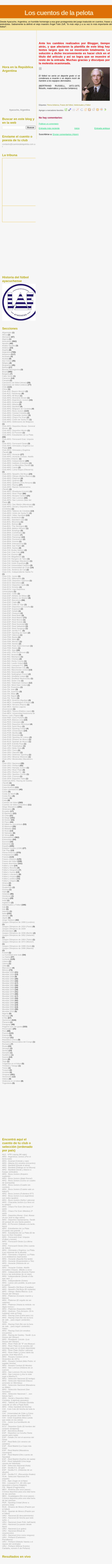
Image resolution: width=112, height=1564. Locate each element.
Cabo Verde (7, 376)
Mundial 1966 (8, 987)
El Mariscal (7, 826)
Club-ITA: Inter (8, 689)
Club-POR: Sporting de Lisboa (15, 737)
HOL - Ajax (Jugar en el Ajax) (15, 1481)
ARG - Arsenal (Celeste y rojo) (15, 1161)
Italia (4, 913)
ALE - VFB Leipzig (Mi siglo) (14, 1154)
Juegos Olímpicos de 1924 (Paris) (17, 926)
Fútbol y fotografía (10, 870)
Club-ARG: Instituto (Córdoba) (15, 463)
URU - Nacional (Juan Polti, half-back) (19, 1522)
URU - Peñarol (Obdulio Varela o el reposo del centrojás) (17, 1543)
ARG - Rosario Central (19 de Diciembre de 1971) (15, 1358)
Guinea (5, 889)
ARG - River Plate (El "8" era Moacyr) (18, 1344)
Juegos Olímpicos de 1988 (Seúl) (16, 946)
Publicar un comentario (48, 124)
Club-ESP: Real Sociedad (13, 624)
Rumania (6, 1044)
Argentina (6, 352)
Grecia (5, 885)
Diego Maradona (9, 807)
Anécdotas (6, 341)
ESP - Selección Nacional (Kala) (16, 1465)
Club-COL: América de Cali (14, 570)
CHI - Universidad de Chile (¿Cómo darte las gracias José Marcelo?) (17, 1414)
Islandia (5, 911)
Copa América (8, 787)
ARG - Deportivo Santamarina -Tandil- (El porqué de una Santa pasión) (18, 1221)
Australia (6, 356)
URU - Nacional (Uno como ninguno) (18, 1535)
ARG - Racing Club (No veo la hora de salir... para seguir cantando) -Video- (17, 1326)
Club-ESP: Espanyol (11, 609)
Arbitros (5, 348)
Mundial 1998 (8, 1005)
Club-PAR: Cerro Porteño (13, 717)
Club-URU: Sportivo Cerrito (14, 774)
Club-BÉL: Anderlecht (11, 517)
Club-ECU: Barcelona (11, 583)
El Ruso (5, 831)
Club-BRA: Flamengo (11, 537)
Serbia (5, 1050)
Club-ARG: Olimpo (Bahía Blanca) (17, 476)
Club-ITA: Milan (9, 694)
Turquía (5, 1070)
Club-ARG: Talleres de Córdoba (16, 511)
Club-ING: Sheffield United (13, 676)
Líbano (5, 961)
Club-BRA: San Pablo (11, 546)
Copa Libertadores (10, 789)
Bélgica (5, 363)
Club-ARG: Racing (10, 485)
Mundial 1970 (8, 989)
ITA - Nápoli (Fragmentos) (13, 1487)
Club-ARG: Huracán (11, 454)
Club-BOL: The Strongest (13, 526)
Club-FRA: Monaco (10, 641)
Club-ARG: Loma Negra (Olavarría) (17, 469)
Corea (5, 791)
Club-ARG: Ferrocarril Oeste (14, 443)
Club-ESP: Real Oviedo (12, 622)
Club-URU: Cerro (9, 750)
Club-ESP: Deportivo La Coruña (16, 607)
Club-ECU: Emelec (10, 587)
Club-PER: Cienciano (11, 722)
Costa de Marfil (8, 794)
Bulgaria (5, 374)
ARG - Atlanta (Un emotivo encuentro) (18, 1163)
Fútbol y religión (9, 881)
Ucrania (5, 1072)
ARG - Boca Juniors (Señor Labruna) (18, 1200)
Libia (4, 966)
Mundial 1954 (8, 981)
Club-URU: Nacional (11, 763)
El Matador (7, 828)
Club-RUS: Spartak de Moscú (15, 741)
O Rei (4, 1018)
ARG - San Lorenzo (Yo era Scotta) (17, 1372)
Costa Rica (7, 796)
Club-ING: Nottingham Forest (15, 674)
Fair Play (6, 850)
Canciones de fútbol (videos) (14, 385)
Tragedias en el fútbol (11, 1063)
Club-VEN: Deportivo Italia (13, 778)
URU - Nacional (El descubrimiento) (18, 1515)
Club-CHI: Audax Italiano (13, 550)
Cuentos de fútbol (10, 802)
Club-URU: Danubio (11, 752)
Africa (4, 335)
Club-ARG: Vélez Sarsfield (13, 515)
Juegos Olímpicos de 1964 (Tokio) (17, 939)
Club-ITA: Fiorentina (11, 687)
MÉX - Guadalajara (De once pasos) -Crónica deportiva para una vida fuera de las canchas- (18, 1498)
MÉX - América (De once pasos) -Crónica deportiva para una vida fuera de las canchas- (18, 1491)
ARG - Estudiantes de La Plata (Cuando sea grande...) (15, 1229)
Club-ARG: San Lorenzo (12, 498)
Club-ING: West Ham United (14, 685)
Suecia (5, 1057)
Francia (5, 857)
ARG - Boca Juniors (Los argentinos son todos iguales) (18, 1197)
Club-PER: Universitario (12, 731)
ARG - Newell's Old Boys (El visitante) (19, 1289)
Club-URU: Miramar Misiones (15, 757)
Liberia (5, 963)
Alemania (6, 337)
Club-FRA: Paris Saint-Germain (16, 646)
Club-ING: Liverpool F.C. (13, 665)
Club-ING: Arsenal (10, 654)
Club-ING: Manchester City (14, 667)
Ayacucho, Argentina (19, 110)
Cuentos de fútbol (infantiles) (14, 805)
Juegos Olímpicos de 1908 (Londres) (18, 922)
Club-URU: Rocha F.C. (12, 772)
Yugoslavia (7, 1083)
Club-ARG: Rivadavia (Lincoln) (15, 491)
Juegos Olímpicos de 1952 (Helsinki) (18, 935)
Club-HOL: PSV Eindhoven (14, 652)
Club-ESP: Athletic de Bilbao (14, 596)
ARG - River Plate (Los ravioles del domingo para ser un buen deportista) (18, 1347)
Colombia (6, 785)
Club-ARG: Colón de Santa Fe (15, 419)
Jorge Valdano (8, 920)
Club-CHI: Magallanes (12, 556)
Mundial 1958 (8, 983)
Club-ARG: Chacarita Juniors (15, 415)
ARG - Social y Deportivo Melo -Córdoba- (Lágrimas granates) (16, 1399)
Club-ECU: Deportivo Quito (14, 585)
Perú (4, 1031)
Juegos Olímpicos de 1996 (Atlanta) (18, 948)
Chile (4, 387)
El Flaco (5, 822)
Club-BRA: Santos (10, 548)
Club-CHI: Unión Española (13, 563)
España (5, 846)
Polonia (5, 1035)
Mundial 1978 (8, 994)
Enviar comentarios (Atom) (66, 134)
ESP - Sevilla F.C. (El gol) (13, 1468)
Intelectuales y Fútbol (82, 105)
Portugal (6, 1037)
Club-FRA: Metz (9, 639)
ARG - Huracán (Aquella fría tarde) (17, 1259)
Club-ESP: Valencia (10, 635)
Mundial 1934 (8, 974)
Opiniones (6, 1020)
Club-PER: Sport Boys (12, 726)
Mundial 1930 (8, 972)
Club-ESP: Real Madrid (12, 617)
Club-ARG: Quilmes (11, 480)
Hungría (5, 898)
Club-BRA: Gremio (10, 541)
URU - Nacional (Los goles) (14, 1529)
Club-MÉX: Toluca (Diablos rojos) (16, 711)
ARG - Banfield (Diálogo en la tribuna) (18, 1167)
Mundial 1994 (8, 1002)
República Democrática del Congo (17, 1042)
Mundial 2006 (8, 1009)
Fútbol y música (9, 876)
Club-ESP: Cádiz (9, 602)
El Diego (6, 818)
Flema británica (53, 105)
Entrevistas (7, 839)
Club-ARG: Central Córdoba (14, 413)
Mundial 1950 (8, 979)
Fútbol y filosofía (9, 868)
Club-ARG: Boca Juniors (13, 411)
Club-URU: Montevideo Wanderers (17, 759)
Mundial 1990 (8, 1000)
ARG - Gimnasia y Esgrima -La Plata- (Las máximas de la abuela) (18, 1251)
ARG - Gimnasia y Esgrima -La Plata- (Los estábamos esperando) (18, 1255)
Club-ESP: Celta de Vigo (13, 604)
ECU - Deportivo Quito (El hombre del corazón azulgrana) (18, 1427)
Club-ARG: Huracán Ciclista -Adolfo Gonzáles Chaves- (18, 457)
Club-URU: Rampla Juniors (14, 768)
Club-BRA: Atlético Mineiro (13, 528)
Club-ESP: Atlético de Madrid (15, 598)
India (4, 900)
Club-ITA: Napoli (9, 696)
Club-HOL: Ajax (9, 650)
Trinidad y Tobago (10, 1066)
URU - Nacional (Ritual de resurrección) (13, 1532)
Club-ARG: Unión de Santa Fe (15, 513)
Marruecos (6, 968)
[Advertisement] (19, 47)
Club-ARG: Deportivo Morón (14, 430)
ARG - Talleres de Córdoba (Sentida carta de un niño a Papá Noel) (18, 1403)
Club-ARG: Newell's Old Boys (15, 474)
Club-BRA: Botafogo (11, 530)
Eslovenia (6, 844)
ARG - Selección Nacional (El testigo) (18, 1378)
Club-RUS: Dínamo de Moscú (15, 739)
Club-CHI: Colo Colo (11, 552)
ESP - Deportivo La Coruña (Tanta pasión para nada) (17, 1434)
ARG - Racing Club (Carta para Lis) (17, 1315)
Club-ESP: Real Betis (11, 615)
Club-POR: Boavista (11, 735)
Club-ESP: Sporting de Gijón (14, 633)
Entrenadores (8, 837)
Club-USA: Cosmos (10, 776)
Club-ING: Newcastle (11, 672)
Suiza (4, 1059)
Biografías (6, 365)
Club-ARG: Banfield (10, 406)
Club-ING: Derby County (13, 661)
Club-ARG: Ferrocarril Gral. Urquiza (18, 439)
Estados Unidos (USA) (12, 848)
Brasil (4, 372)
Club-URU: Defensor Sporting (15, 754)
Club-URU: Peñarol (10, 765)
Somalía (5, 1053)
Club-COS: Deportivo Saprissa (15, 580)
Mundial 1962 (8, 985)
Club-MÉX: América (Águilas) (15, 700)
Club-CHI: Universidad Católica (15, 565)
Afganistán (6, 332)
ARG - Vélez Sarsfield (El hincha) (16, 1407)
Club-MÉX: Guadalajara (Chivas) (16, 702)
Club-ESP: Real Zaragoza (13, 628)
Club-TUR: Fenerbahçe (12, 746)
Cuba (4, 800)
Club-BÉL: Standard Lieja (13, 519)
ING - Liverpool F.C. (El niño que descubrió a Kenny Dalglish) (16, 1484)
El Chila (5, 815)
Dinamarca (7, 809)
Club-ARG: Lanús (10, 467)
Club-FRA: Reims (10, 648)
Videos (5, 1079)
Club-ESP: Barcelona (11, 600)
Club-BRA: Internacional (12, 543)
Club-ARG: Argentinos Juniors (15, 400)
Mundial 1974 (8, 992)
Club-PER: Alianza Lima (12, 720)
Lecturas (6, 959)
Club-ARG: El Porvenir (12, 432)
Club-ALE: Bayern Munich (13, 391)
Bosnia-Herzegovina (11, 369)
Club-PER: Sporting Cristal (14, 728)
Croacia (5, 798)
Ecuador (6, 811)
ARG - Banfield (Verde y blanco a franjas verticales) (16, 1171)
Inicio (76, 128)
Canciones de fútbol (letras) (14, 382)
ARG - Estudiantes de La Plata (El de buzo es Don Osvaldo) (18, 1234)
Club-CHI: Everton (10, 554)
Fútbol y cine (7, 865)
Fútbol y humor (8, 872)
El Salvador (7, 833)
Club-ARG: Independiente (13, 461)
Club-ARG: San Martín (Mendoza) (17, 504)
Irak (4, 907)
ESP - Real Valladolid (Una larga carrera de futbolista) (16, 1462)
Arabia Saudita (8, 345)
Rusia (4, 1046)
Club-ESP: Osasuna (11, 613)
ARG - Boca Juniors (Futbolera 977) (18, 1193)
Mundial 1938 (8, 976)
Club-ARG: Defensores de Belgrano (18, 422)
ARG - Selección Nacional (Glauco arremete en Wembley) (17, 1382)
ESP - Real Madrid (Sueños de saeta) (18, 1459)
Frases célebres (9, 859)
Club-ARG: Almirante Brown (14, 398)
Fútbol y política (9, 878)
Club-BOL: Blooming (11, 522)
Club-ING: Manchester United (15, 670)
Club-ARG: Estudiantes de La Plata (17, 435)
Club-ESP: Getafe (10, 611)
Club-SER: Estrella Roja (12, 744)
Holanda (6, 894)
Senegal (5, 1048)
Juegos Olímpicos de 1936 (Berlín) (17, 933)
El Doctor (6, 820)
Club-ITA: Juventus (10, 691)
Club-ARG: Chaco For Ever (14, 417)
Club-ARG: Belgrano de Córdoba (16, 409)
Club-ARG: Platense (11, 478)
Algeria (5, 339)
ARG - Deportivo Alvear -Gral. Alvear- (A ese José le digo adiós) (18, 1216)
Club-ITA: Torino (9, 698)
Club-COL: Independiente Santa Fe (17, 572)
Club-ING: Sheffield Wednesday (16, 678)
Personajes (7, 1029)
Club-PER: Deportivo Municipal (15, 724)
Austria (5, 358)
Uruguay (6, 1074)
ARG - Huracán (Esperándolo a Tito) (18, 1261)
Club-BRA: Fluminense (12, 539)
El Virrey (6, 835)
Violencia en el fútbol (11, 1081)
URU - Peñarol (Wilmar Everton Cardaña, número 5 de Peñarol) (16, 1547)
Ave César (6, 361)
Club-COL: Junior (10, 576)
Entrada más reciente (49, 128)
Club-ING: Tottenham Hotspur (15, 683)
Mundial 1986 (8, 998)
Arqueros (6, 354)
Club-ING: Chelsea (10, 659)
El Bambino (7, 813)
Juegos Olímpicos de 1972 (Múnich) (18, 942)
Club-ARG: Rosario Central (14, 496)
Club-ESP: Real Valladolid (13, 626)
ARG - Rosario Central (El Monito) (17, 1365)
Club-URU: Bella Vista (12, 748)
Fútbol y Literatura (10, 874)
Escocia (5, 841)
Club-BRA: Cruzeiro (11, 535)
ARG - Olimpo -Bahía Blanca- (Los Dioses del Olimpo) (17, 1292)
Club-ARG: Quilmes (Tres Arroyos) (17, 483)
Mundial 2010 (8, 1011)
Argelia (5, 350)
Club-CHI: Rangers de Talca (14, 559)
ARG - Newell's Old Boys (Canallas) (18, 1287)
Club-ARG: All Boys (10, 395)
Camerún (6, 378)
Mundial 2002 (8, 1007)
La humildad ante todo (12, 955)
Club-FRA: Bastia (10, 637)
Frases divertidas (9, 863)
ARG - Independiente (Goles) (15, 1280)
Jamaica (6, 915)
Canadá (5, 380)
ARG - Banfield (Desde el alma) (16, 1165)
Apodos (5, 343)
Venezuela (6, 1076)
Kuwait (5, 952)
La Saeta (6, 957)
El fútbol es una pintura (12, 824)
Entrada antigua (102, 128)
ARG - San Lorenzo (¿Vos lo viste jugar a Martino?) (17, 1375)
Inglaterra (6, 902)
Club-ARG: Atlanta (10, 404)
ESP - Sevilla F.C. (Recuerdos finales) (18, 1474)
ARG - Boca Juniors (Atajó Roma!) (17, 1178)
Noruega (6, 1016)
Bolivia (5, 367)
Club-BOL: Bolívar (10, 524)
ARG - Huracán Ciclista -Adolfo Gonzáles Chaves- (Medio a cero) (17, 1268)
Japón (5, 918)
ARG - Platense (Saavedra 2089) (16, 1309)
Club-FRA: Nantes (10, 644)
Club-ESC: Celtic (9, 593)
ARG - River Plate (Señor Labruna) (17, 1350)
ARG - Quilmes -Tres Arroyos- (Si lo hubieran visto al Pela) (18, 1312)
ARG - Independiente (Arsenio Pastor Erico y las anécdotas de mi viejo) (18, 1273)
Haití (4, 892)
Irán (4, 909)
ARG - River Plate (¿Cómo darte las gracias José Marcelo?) (18, 1353)
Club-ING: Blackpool (11, 657)
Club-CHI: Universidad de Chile (16, 567)
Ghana (5, 883)
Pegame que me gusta (12, 1026)
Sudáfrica (6, 1055)
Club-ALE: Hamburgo (11, 393)
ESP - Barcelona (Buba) (12, 1431)
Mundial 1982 (8, 996)
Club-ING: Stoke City (11, 680)
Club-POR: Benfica (10, 733)
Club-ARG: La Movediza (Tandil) (16, 465)
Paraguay (6, 1024)
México (5, 970)
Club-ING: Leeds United (12, 663)
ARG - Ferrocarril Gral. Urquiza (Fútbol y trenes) (15, 1238)
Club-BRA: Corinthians (12, 533)
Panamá (6, 1022)
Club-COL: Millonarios (12, 578)
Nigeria (5, 1013)
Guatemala (7, 887)
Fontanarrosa (8, 855)
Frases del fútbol (66, 105)
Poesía (5, 1033)
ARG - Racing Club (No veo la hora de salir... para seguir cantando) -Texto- (17, 1319)
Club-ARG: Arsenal (10, 402)
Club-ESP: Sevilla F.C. (12, 630)
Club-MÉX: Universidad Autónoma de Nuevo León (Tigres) (18, 714)
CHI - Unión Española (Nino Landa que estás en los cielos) (17, 1419)
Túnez (5, 1068)
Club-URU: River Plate (12, 770)
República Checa (9, 1039)
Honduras (6, 896)
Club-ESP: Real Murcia (12, 620)
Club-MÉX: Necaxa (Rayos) (14, 704)
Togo (4, 1061)
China (4, 389)
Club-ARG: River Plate (12, 493)
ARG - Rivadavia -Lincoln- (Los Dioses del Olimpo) (15, 1340)
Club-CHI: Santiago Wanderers (15, 561)
